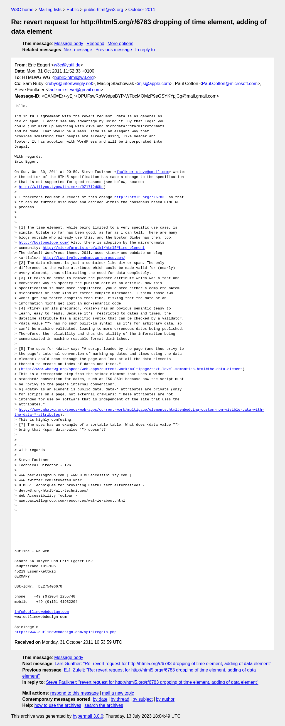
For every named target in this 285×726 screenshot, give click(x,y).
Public (73, 9)
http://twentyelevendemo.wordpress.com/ (84, 258)
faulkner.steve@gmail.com (74, 89)
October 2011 (141, 9)
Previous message (113, 49)
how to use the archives (58, 705)
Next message (78, 49)
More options (121, 43)
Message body (68, 43)
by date (100, 699)
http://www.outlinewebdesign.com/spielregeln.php (65, 632)
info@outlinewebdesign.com (41, 612)
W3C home (22, 9)
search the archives (104, 705)
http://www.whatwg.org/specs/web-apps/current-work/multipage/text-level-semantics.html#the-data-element (131, 369)
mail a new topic (118, 693)
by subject (142, 699)
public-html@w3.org (103, 9)
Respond (95, 43)
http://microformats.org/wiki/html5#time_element (94, 248)
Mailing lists (50, 9)
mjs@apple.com (154, 83)
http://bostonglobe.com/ (44, 242)
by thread (120, 699)
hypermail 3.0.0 (88, 716)
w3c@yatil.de (67, 65)
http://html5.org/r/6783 (139, 197)
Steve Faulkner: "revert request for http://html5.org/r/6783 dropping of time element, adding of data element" (152, 682)
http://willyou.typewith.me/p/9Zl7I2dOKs (61, 187)
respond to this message (74, 693)
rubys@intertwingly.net (69, 83)
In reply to (145, 49)
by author (165, 699)
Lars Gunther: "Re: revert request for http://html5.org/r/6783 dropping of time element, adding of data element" (163, 663)
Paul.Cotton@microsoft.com (229, 83)
